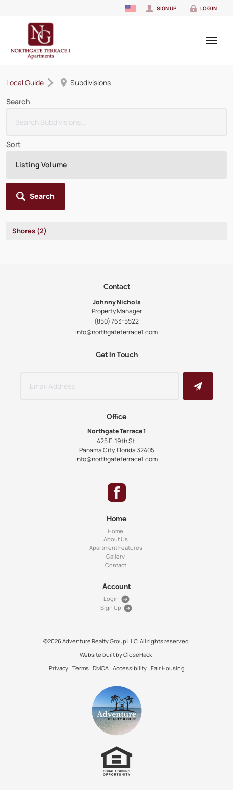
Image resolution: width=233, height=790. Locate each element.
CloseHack (137, 654)
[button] (35, 196)
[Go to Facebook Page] (117, 492)
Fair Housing (168, 668)
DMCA (101, 668)
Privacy (58, 668)
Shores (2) (29, 231)
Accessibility (130, 668)
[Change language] (130, 8)
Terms (80, 668)
